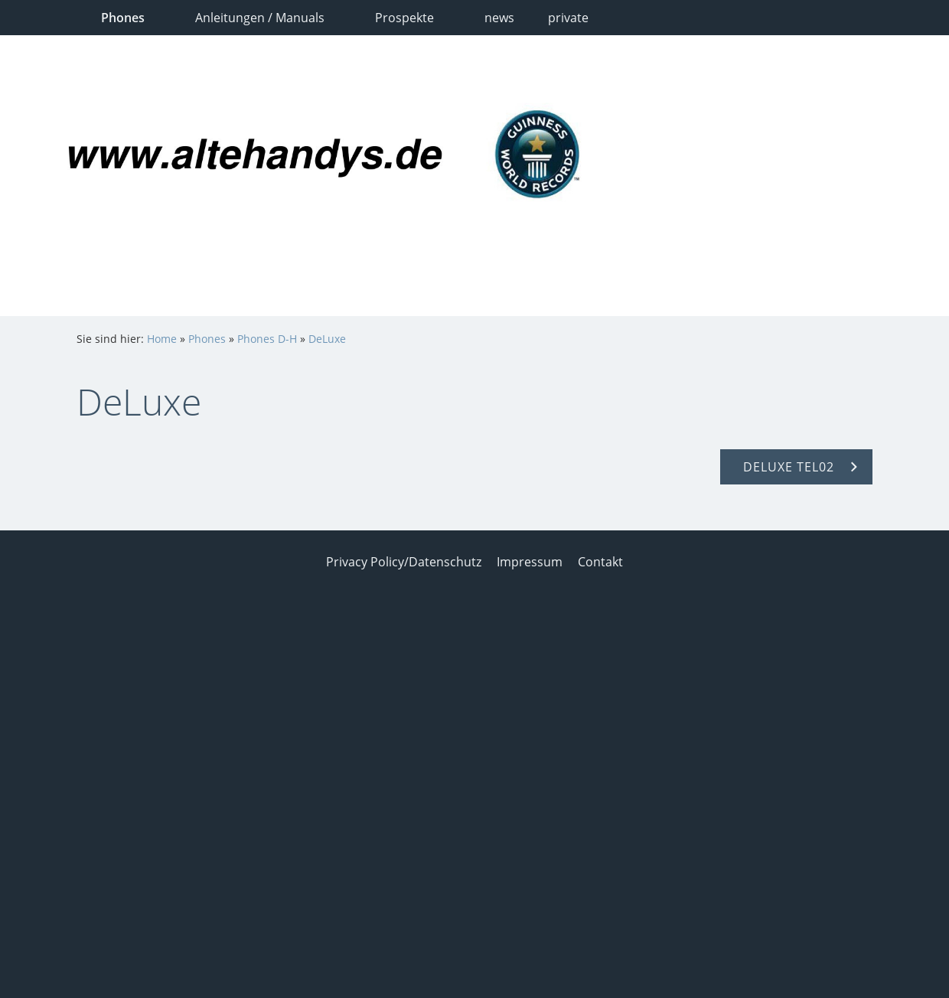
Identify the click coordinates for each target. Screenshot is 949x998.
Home (162, 338)
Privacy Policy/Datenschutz (403, 561)
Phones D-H (267, 338)
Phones (207, 338)
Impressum (530, 561)
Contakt (600, 561)
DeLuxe (327, 338)
